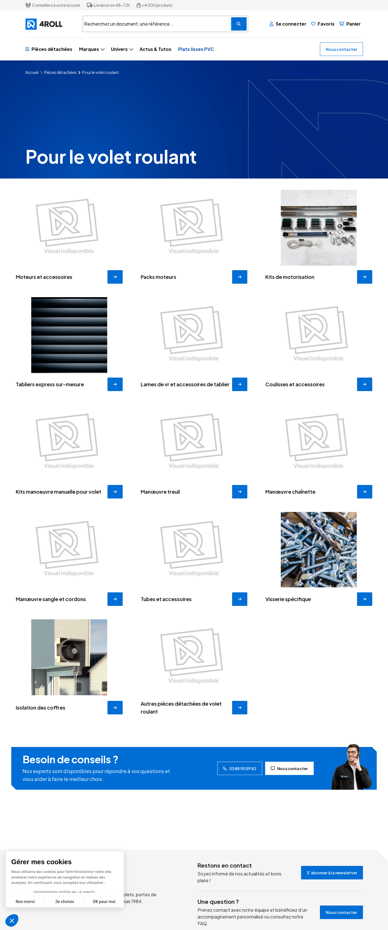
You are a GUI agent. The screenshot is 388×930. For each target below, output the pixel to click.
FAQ (202, 923)
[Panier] (350, 24)
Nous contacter (341, 49)
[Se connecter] (288, 24)
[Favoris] (323, 24)
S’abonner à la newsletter (332, 872)
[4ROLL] (50, 24)
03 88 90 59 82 (240, 768)
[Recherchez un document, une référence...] (239, 24)
